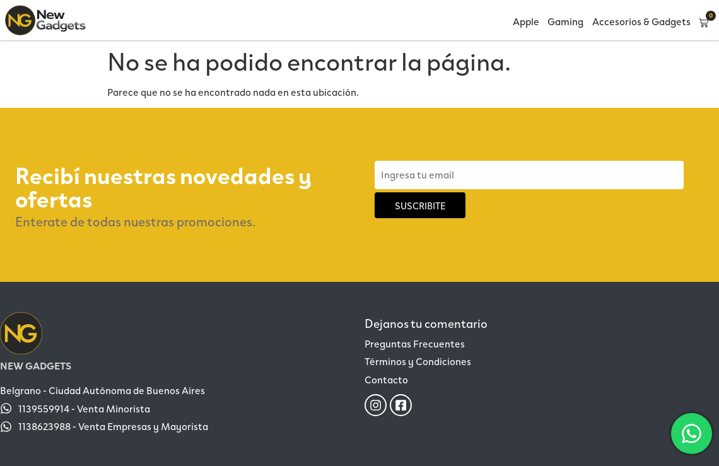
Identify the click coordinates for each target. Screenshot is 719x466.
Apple (526, 21)
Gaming (565, 21)
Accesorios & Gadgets (641, 21)
